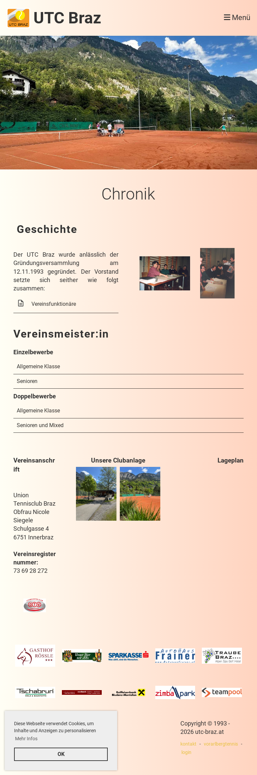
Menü (237, 17)
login (186, 752)
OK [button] (61, 754)
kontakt (188, 744)
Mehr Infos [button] (26, 738)
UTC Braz (67, 17)
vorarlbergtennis (221, 744)
